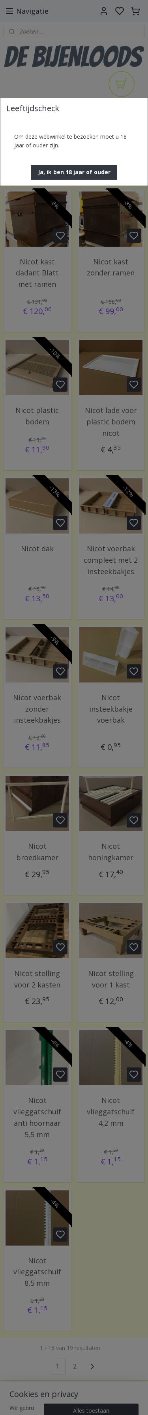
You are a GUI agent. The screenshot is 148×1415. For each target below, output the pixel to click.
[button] (74, 172)
